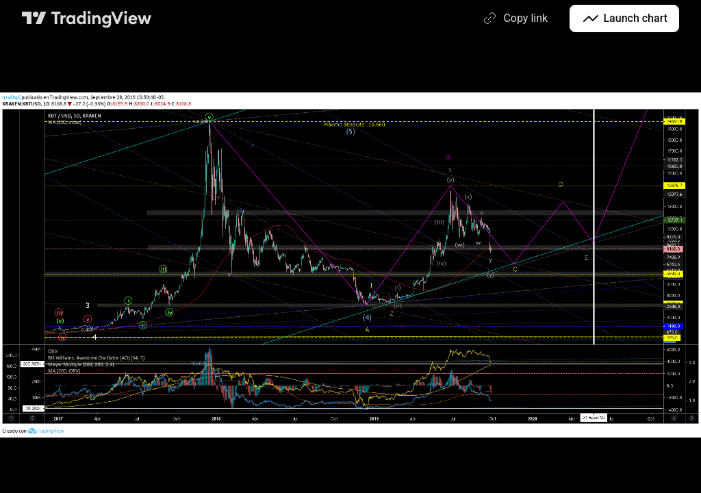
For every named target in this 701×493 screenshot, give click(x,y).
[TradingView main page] (87, 18)
